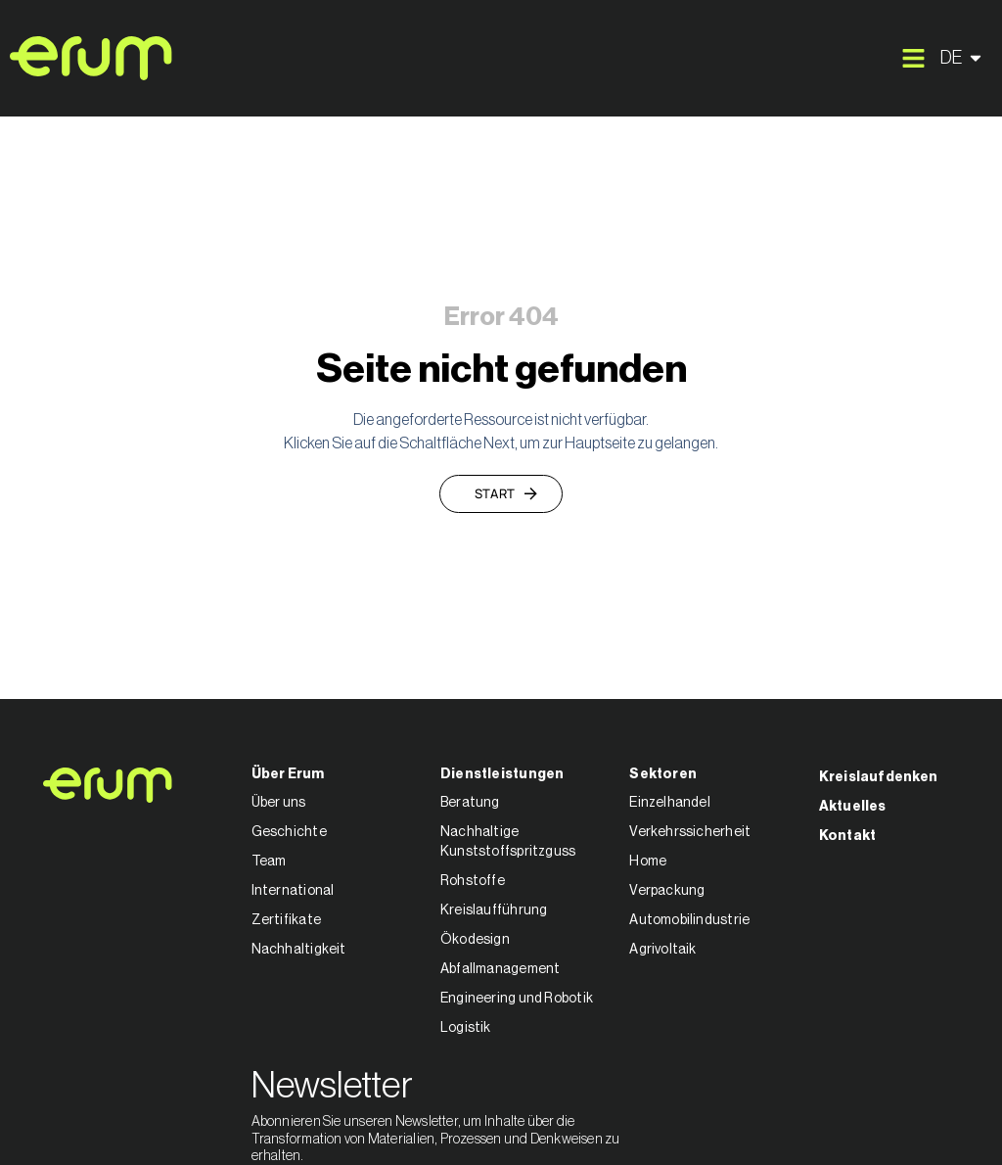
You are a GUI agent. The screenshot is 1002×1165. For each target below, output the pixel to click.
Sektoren (663, 774)
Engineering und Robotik (516, 998)
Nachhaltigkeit (298, 949)
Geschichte (289, 832)
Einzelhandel (669, 803)
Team (269, 861)
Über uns (278, 803)
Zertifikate (286, 920)
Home (647, 861)
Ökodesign (475, 940)
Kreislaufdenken (878, 777)
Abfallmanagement (500, 969)
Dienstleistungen (502, 774)
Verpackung (667, 891)
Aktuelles (853, 807)
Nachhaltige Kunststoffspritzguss (507, 842)
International (293, 891)
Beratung (470, 803)
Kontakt (848, 836)
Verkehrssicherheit (690, 832)
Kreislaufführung (494, 910)
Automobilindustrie (689, 920)
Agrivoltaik (662, 949)
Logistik (465, 1028)
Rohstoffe (472, 881)
